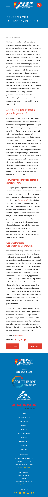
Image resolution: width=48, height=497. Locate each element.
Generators (19, 335)
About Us (24, 437)
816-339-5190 (24, 371)
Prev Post (13, 346)
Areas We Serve (24, 441)
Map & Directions (24, 467)
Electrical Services (24, 417)
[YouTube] (24, 493)
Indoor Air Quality (24, 433)
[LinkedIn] (20, 493)
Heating (24, 429)
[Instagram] (32, 493)
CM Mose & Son (24, 200)
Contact (24, 449)
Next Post (35, 346)
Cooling (24, 425)
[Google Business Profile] (28, 493)
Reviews (24, 445)
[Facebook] (15, 493)
